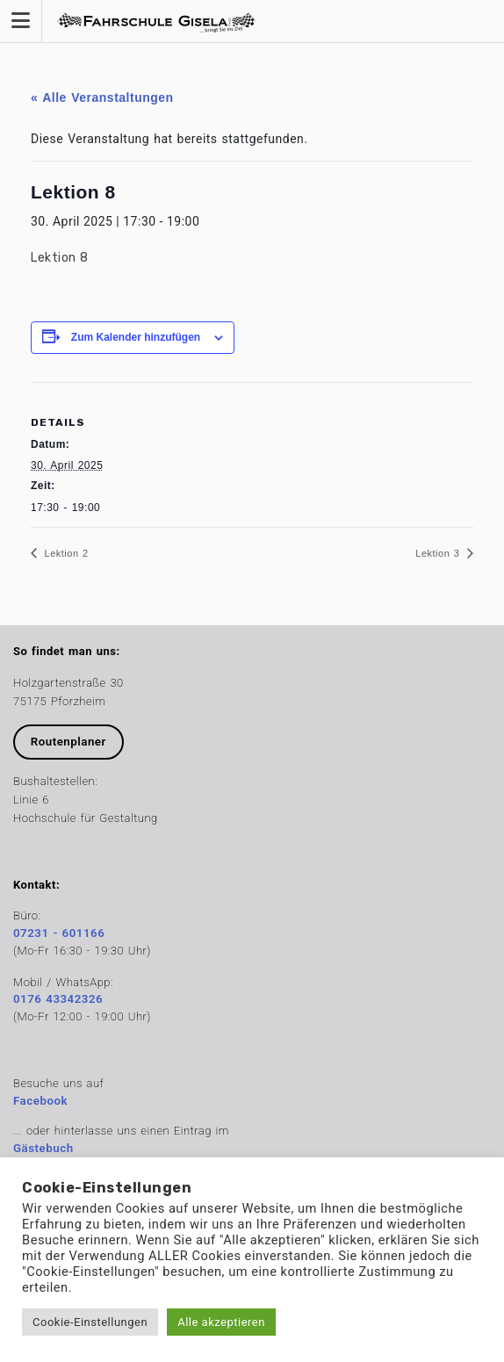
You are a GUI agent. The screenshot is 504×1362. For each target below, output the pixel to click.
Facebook (40, 1100)
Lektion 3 (439, 553)
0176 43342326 (58, 998)
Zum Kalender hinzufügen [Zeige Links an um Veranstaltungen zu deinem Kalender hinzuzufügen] (135, 337)
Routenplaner (68, 741)
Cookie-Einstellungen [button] (90, 1322)
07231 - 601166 (58, 933)
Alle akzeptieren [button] (221, 1322)
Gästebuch (43, 1148)
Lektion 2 (64, 553)
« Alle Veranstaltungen (102, 97)
